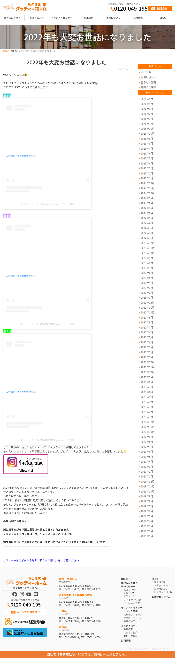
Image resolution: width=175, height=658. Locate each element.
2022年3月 (147, 347)
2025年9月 (147, 138)
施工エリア (129, 596)
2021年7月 (147, 387)
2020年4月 (147, 461)
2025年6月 (147, 153)
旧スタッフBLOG (163, 592)
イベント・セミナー (61, 17)
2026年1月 (147, 119)
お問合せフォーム (161, 596)
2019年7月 (147, 506)
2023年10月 (147, 253)
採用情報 (138, 17)
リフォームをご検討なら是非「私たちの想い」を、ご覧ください (41, 560)
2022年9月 (147, 317)
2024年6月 (147, 213)
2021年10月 (147, 372)
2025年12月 (147, 124)
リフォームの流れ (133, 599)
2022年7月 (147, 327)
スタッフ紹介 (131, 632)
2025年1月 (147, 178)
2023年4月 (147, 283)
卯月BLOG (159, 582)
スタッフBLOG (161, 585)
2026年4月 (147, 104)
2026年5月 (147, 99)
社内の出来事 (148, 87)
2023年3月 (147, 288)
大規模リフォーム (133, 614)
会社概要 (128, 629)
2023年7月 (147, 268)
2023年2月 (147, 292)
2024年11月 (147, 188)
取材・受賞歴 (131, 635)
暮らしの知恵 (148, 82)
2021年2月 (147, 412)
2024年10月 (147, 193)
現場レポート (148, 77)
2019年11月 (147, 486)
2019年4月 (147, 521)
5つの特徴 (129, 593)
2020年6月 (147, 451)
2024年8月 (147, 203)
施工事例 (88, 17)
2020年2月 (147, 471)
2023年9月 (147, 258)
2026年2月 (147, 114)
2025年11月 (147, 128)
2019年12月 (147, 481)
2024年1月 (147, 238)
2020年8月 (147, 442)
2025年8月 (147, 143)
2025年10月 (147, 133)
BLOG (163, 17)
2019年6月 (147, 511)
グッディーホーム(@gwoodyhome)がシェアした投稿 (48, 204)
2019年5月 (147, 516)
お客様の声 (129, 621)
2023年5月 (147, 278)
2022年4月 (147, 342)
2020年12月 (147, 422)
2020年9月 (147, 437)
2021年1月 (147, 417)
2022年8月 (147, 322)
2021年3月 (147, 407)
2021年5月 (147, 397)
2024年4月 (147, 223)
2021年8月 (147, 382)
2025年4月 (147, 163)
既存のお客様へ (12, 17)
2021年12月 (147, 362)
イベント (146, 72)
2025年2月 (147, 173)
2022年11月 (147, 307)
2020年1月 (147, 476)
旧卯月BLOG (160, 588)
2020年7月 (147, 447)
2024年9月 (147, 198)
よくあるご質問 (132, 603)
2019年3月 (147, 526)
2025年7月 (147, 148)
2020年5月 (147, 457)
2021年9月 (147, 377)
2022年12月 (147, 302)
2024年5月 (147, 218)
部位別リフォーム (133, 618)
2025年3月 (147, 168)
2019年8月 (147, 501)
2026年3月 (147, 109)
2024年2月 (147, 233)
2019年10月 (147, 491)
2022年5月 (147, 337)
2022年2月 (147, 352)
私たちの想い (131, 589)
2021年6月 (147, 392)
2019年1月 (147, 536)
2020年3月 (147, 466)
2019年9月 (147, 496)
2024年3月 (147, 228)
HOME (6, 51)
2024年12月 (147, 183)
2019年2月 (147, 531)
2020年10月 (147, 432)
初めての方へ (37, 17)
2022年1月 (147, 357)
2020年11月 (147, 427)
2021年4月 (147, 402)
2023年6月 (147, 273)
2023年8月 (147, 263)
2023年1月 (147, 297)
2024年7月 (147, 208)
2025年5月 (147, 158)
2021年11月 (147, 367)
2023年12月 (147, 243)
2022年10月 (147, 312)
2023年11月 (147, 248)
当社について (113, 17)
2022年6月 (147, 332)
